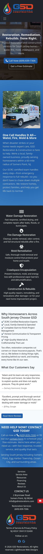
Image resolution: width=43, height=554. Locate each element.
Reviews (21, 483)
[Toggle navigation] (4, 18)
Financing (21, 480)
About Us (21, 486)
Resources (21, 477)
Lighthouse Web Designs (26, 549)
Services (21, 471)
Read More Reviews (12, 415)
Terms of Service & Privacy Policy (21, 528)
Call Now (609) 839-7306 (20, 60)
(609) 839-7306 (26, 435)
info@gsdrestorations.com (21, 501)
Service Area (21, 474)
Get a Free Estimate (21, 66)
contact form (16, 438)
